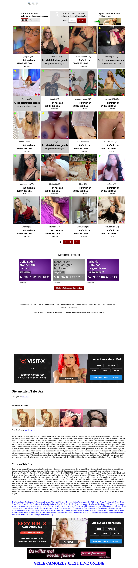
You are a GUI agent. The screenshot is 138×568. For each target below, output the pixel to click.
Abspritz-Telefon (39, 510)
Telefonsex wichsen (115, 508)
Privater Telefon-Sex (31, 512)
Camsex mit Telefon (112, 506)
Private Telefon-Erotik (48, 512)
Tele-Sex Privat (62, 504)
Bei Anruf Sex (71, 508)
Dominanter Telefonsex (81, 512)
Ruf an (53, 508)
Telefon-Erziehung (46, 514)
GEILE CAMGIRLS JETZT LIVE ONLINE (69, 563)
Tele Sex (25, 397)
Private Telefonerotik (105, 510)
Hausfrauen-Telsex (25, 506)
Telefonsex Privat (97, 502)
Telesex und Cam (84, 502)
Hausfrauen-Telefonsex (88, 504)
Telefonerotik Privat (112, 502)
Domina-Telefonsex (115, 512)
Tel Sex (48, 508)
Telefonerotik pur (18, 502)
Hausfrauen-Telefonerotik (106, 504)
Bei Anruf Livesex (84, 508)
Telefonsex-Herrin (18, 514)
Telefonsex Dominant (65, 512)
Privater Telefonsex (90, 510)
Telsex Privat (21, 504)
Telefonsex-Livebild (79, 506)
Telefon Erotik (32, 508)
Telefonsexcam (50, 506)
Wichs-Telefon (27, 510)
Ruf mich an (61, 508)
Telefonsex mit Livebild (96, 506)
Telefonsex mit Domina (99, 512)
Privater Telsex (119, 510)
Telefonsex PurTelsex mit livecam (37, 502)
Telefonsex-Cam (38, 506)
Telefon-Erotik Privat (49, 504)
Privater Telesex (18, 512)
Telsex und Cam (72, 502)
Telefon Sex (22, 508)
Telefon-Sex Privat (34, 504)
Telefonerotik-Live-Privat (73, 510)
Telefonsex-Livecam (63, 506)
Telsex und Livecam (58, 502)
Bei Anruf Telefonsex (99, 508)
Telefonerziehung (32, 514)
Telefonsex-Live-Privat (54, 510)
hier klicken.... (30, 430)
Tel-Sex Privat (74, 504)
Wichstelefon (17, 510)
